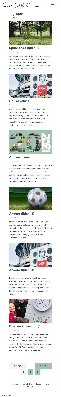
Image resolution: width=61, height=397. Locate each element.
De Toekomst (19, 101)
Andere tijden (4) (21, 213)
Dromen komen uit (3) (25, 326)
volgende (43, 366)
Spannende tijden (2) (25, 48)
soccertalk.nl (25, 384)
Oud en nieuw (19, 157)
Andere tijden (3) (21, 270)
